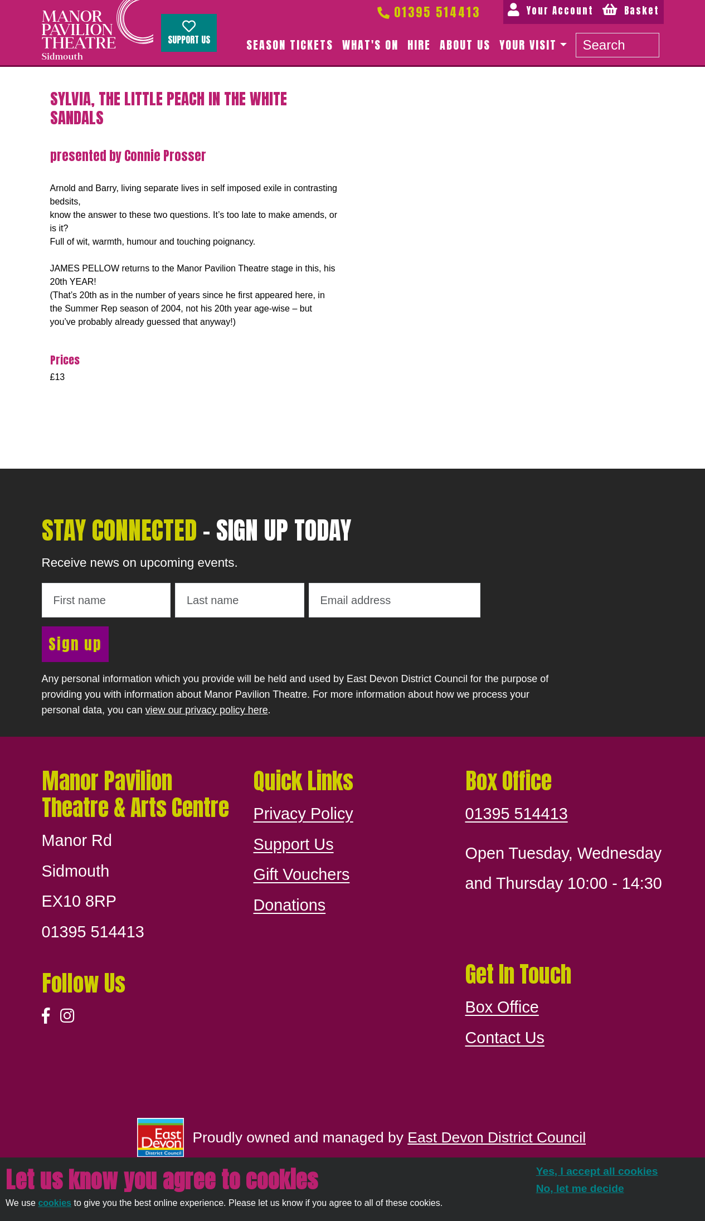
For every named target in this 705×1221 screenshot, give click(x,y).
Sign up (75, 644)
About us (465, 44)
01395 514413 (428, 12)
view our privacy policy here (206, 710)
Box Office (502, 1007)
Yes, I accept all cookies (597, 1171)
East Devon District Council (496, 1137)
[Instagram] (67, 1016)
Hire (419, 44)
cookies (54, 1203)
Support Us (189, 33)
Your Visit (528, 44)
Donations (290, 905)
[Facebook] (46, 1016)
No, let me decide (580, 1188)
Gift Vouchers (302, 874)
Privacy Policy (303, 814)
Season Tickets (289, 44)
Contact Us (504, 1038)
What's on (370, 44)
